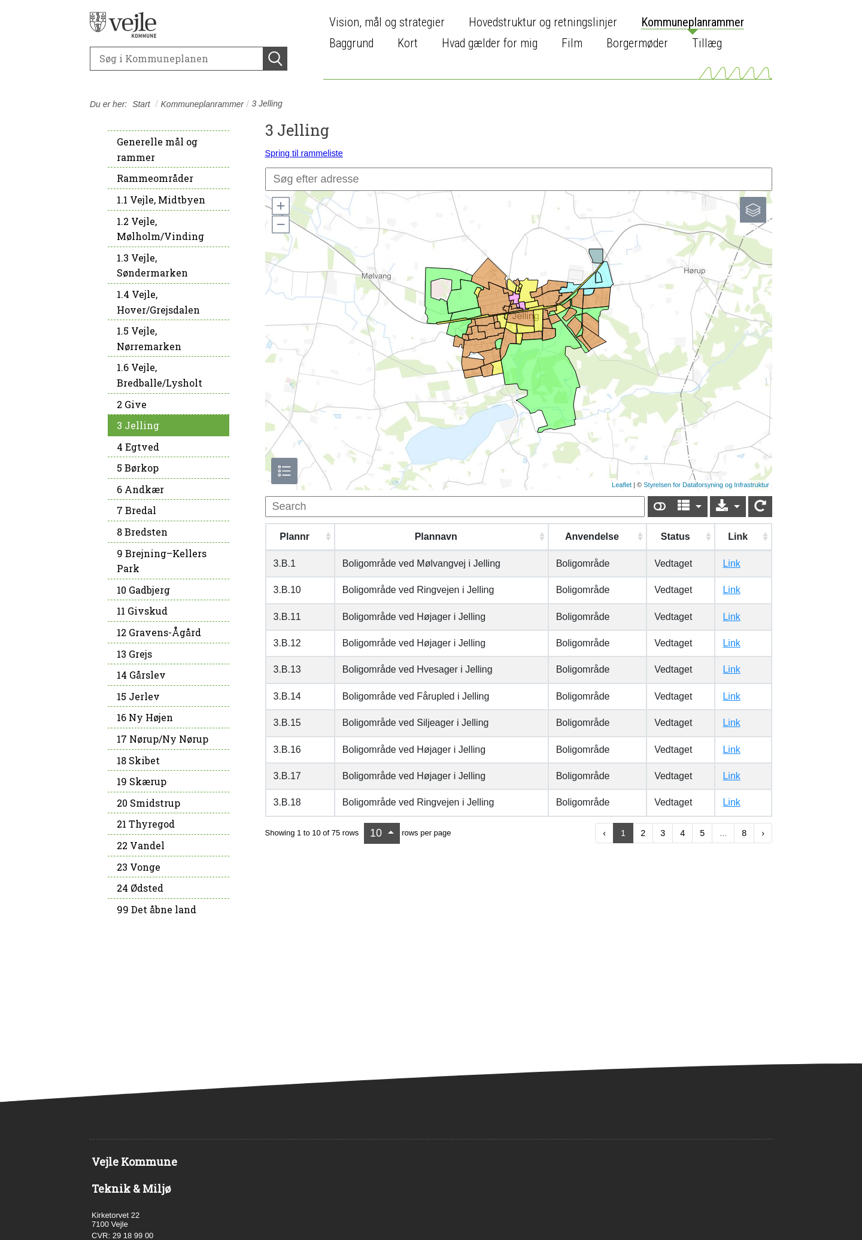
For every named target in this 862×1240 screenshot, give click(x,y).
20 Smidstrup (148, 803)
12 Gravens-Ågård (159, 632)
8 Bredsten (142, 531)
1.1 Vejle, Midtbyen (161, 199)
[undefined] (455, 506)
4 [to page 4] (682, 833)
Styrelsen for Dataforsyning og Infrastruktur (706, 484)
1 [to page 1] (623, 833)
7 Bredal (136, 510)
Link (731, 563)
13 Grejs (134, 654)
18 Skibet (138, 760)
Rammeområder (155, 178)
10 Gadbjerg (143, 589)
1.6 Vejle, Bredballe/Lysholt (159, 375)
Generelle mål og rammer (157, 149)
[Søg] (176, 59)
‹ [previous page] (604, 833)
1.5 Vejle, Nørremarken (149, 338)
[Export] (728, 506)
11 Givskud (142, 610)
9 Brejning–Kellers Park (162, 561)
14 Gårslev (141, 674)
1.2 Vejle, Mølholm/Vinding (160, 229)
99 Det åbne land (156, 909)
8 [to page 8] (744, 833)
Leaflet (622, 484)
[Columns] (690, 506)
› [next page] (762, 833)
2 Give (132, 404)
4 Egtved (138, 446)
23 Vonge (138, 867)
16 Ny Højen (145, 717)
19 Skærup (141, 781)
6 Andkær (140, 489)
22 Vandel (141, 845)
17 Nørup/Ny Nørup (162, 739)
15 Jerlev (138, 696)
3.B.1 (285, 563)
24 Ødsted (140, 888)
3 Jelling (138, 425)
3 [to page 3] (662, 833)
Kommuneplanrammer (202, 104)
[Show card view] (660, 506)
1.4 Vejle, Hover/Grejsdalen (158, 302)
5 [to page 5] (702, 833)
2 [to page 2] (643, 833)
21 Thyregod (146, 823)
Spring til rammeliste (304, 153)
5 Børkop (138, 467)
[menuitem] (390, 22)
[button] (280, 206)
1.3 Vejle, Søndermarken (152, 265)
